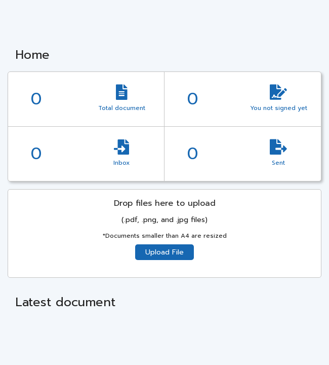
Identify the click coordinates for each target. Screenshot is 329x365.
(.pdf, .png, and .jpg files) (164, 219)
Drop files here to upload (165, 203)
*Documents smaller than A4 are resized (165, 235)
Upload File (164, 252)
